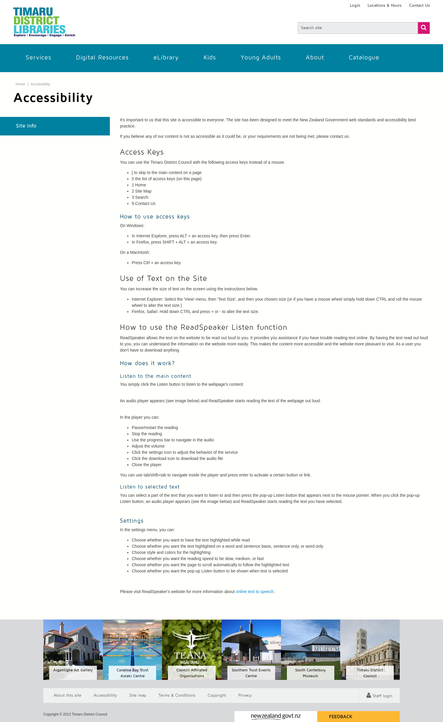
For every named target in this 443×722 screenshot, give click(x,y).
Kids (210, 57)
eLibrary (166, 57)
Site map (137, 695)
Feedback (341, 716)
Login (355, 6)
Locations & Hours (384, 6)
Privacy (245, 695)
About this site (67, 695)
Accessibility (40, 84)
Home (20, 84)
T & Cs (176, 695)
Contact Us (419, 6)
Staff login (382, 696)
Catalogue (364, 57)
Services (38, 57)
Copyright (217, 695)
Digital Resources (102, 57)
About (315, 57)
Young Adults (261, 57)
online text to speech (254, 591)
